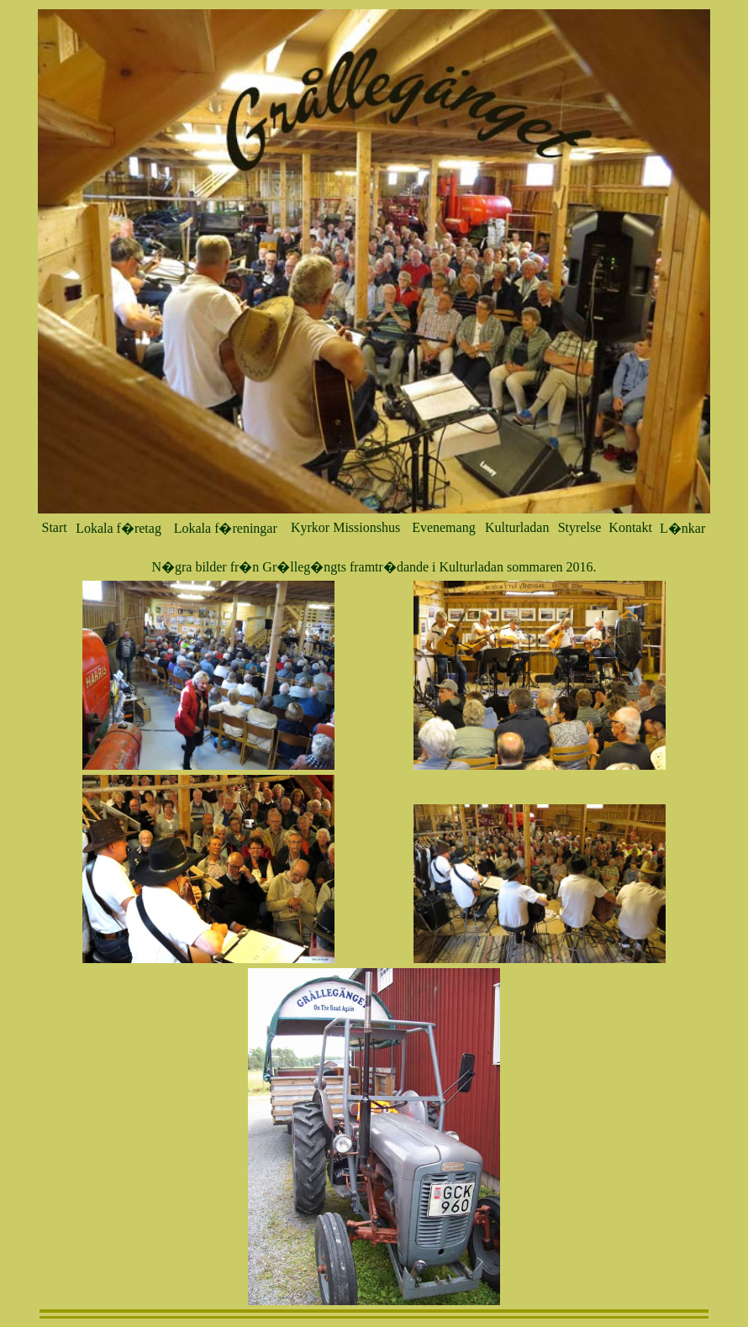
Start (54, 527)
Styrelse (580, 527)
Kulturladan (517, 527)
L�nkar (682, 528)
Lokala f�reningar (225, 528)
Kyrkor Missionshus (345, 527)
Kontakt (630, 527)
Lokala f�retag (118, 528)
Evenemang (444, 527)
